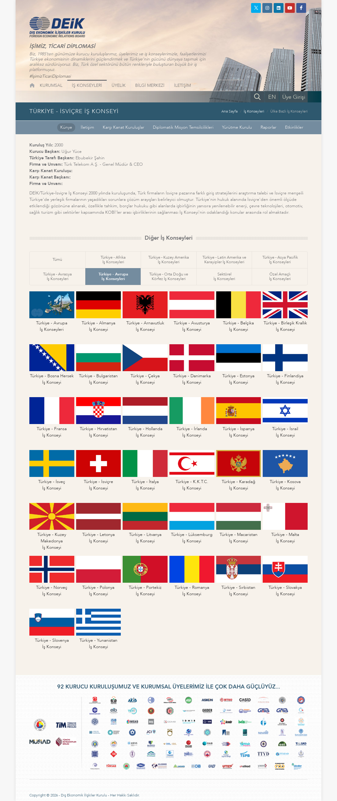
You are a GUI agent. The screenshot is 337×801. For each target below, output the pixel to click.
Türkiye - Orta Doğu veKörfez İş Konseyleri (168, 276)
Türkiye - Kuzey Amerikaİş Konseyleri (168, 260)
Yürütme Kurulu (237, 127)
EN (272, 97)
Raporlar (268, 127)
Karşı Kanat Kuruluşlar (123, 127)
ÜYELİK (119, 85)
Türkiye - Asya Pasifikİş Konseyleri (280, 260)
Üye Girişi (293, 97)
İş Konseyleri (254, 111)
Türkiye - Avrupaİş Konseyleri (113, 276)
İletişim (87, 127)
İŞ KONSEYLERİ (87, 85)
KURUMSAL (51, 85)
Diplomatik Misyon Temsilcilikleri (183, 127)
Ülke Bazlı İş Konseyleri (289, 111)
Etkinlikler (294, 127)
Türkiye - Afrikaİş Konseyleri (113, 260)
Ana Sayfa (229, 111)
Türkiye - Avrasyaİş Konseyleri (57, 276)
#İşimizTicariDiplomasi (50, 76)
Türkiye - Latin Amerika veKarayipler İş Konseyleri (224, 260)
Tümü (57, 259)
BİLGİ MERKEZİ (150, 85)
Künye (66, 127)
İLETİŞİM (182, 85)
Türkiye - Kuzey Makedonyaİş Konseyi (51, 541)
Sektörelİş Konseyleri (224, 276)
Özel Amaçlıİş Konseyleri (280, 276)
